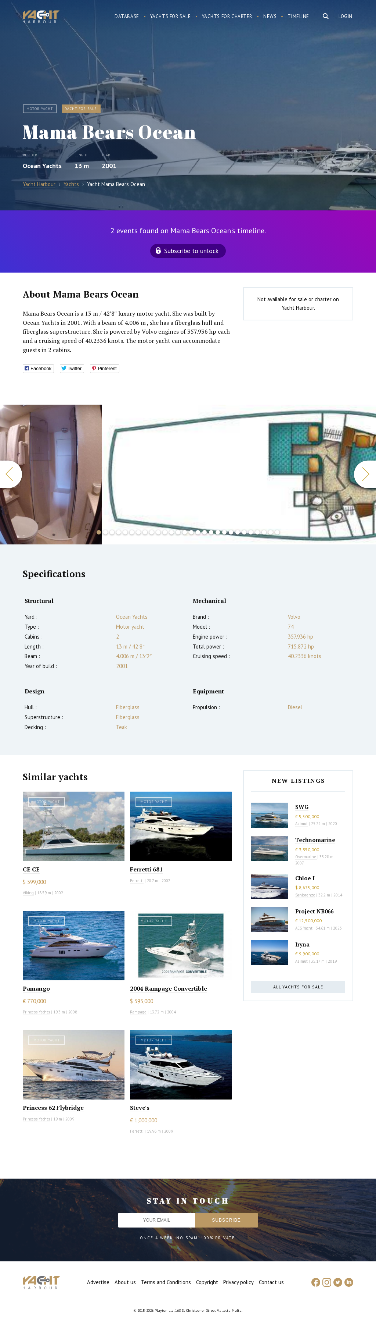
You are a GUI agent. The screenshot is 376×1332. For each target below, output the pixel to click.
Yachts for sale (170, 16)
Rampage (138, 1012)
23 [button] (244, 532)
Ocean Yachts (42, 165)
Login (345, 16)
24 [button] (251, 532)
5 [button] (125, 532)
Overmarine (306, 856)
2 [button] (105, 532)
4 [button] (118, 532)
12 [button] (171, 532)
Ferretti (137, 880)
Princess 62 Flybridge (53, 1108)
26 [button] (264, 532)
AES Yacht (303, 928)
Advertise (98, 1282)
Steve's (139, 1108)
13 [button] (178, 532)
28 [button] (277, 532)
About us (125, 1282)
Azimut (301, 823)
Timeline (298, 16)
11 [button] (165, 532)
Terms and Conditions (166, 1282)
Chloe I (305, 878)
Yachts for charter (227, 16)
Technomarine (315, 839)
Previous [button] (11, 474)
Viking (28, 892)
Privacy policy (238, 1282)
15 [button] (191, 532)
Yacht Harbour (41, 17)
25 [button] (257, 532)
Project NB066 (314, 911)
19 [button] (218, 532)
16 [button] (198, 532)
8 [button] (145, 532)
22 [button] (237, 532)
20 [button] (224, 532)
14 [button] (184, 532)
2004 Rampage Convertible (168, 988)
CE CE (31, 869)
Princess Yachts (36, 1012)
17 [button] (204, 532)
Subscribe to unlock (191, 250)
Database (127, 16)
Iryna (302, 944)
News (269, 16)
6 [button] (132, 532)
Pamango (36, 988)
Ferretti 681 (146, 869)
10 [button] (158, 532)
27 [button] (270, 532)
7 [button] (138, 532)
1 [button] (99, 532)
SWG (301, 806)
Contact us (271, 1282)
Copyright (207, 1282)
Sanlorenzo (305, 895)
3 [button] (112, 532)
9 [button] (151, 532)
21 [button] (231, 532)
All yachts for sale (298, 987)
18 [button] (211, 532)
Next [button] (365, 474)
